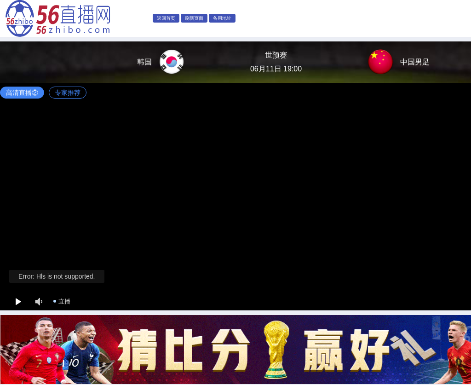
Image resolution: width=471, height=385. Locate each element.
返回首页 (166, 18)
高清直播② (22, 92)
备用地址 (222, 18)
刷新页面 (194, 18)
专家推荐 (67, 92)
